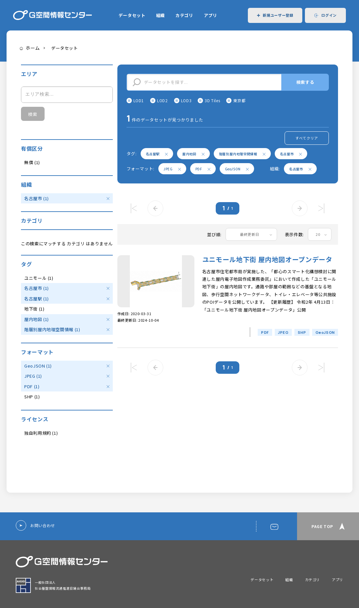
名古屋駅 (157, 153)
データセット (132, 15)
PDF (202, 168)
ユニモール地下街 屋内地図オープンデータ (267, 259)
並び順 (213, 234)
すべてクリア (306, 138)
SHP (302, 332)
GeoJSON (237, 168)
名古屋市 (291, 153)
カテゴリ (184, 15)
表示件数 (294, 234)
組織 (160, 15)
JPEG (172, 168)
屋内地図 (193, 153)
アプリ (210, 15)
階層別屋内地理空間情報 (242, 153)
